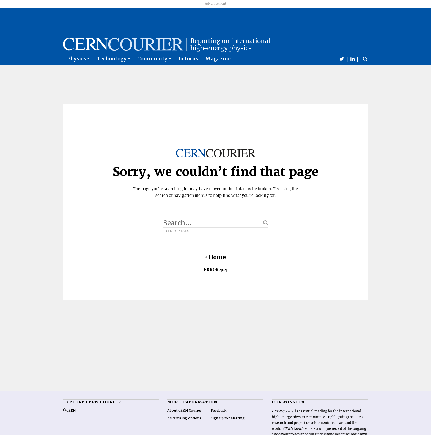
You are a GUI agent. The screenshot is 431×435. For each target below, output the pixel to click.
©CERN (69, 424)
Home (215, 271)
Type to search (177, 244)
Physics (76, 72)
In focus (188, 72)
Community (152, 72)
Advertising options (184, 432)
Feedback (219, 424)
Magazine (218, 72)
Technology (112, 72)
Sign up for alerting (228, 432)
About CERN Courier (184, 424)
